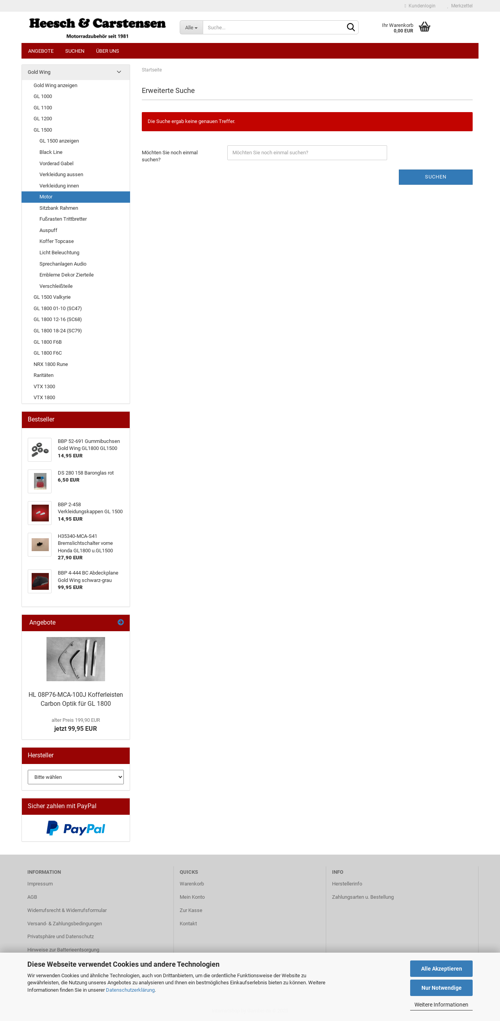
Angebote (41, 51)
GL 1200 (43, 118)
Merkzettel (460, 6)
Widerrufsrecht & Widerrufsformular (67, 910)
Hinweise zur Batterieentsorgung (63, 950)
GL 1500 (43, 130)
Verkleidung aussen (61, 174)
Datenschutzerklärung (130, 990)
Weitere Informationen (441, 1004)
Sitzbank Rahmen (58, 208)
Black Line (50, 152)
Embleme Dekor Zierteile (66, 275)
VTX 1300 (44, 386)
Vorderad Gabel (56, 163)
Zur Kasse (191, 910)
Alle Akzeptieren (441, 969)
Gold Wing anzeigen (55, 85)
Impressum (40, 884)
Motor (45, 197)
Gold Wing (39, 72)
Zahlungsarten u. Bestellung (363, 897)
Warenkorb (192, 884)
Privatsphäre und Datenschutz (60, 936)
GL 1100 (43, 108)
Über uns (107, 51)
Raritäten (44, 375)
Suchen (74, 51)
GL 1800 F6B (48, 342)
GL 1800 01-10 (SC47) (58, 308)
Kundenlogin (420, 6)
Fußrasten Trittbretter (63, 219)
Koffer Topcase (56, 241)
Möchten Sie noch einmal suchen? (170, 156)
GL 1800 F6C (48, 353)
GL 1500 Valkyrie (52, 297)
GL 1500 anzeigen (59, 141)
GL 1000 (43, 96)
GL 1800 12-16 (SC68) (58, 319)
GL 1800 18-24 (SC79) (58, 331)
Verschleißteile (56, 286)
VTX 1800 (44, 397)
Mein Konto (192, 897)
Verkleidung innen (59, 186)
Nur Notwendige (441, 988)
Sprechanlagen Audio (62, 264)
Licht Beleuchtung (59, 252)
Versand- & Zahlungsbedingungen (64, 923)
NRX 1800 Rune (51, 364)
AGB (32, 897)
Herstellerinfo (347, 884)
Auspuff (48, 230)
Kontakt (188, 923)
